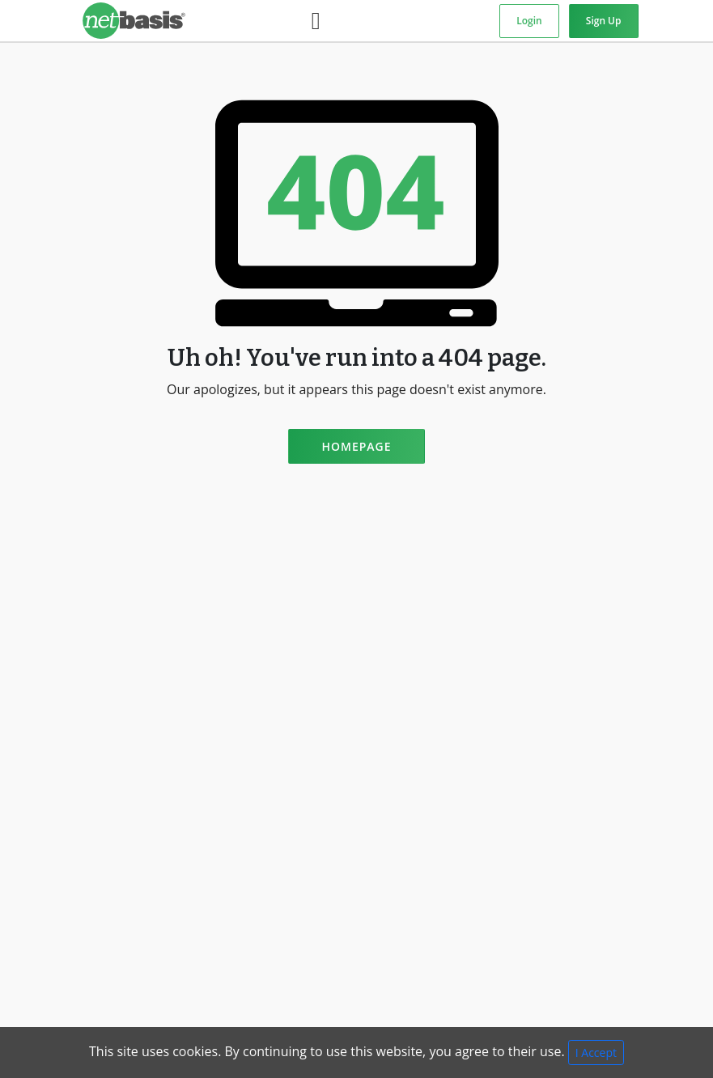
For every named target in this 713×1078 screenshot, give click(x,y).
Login (528, 21)
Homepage (356, 446)
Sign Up (604, 21)
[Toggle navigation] (316, 20)
